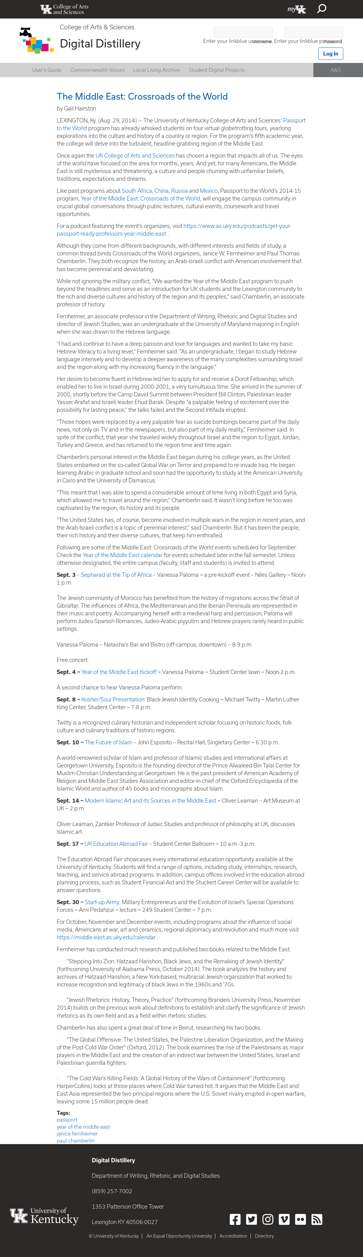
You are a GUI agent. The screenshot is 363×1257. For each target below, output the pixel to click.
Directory (264, 1236)
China (162, 191)
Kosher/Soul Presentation (112, 699)
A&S (336, 70)
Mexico (209, 191)
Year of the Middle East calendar (123, 555)
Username (262, 41)
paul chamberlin (76, 1140)
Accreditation (233, 1236)
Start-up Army (102, 902)
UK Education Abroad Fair (116, 844)
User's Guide (46, 70)
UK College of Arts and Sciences (135, 156)
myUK (297, 9)
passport (67, 1120)
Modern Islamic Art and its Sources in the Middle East (150, 801)
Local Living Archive (156, 70)
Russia (179, 191)
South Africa (137, 191)
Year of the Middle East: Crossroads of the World (140, 198)
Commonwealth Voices (97, 70)
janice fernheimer (77, 1133)
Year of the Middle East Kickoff (119, 672)
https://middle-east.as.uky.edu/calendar (106, 937)
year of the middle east (83, 1127)
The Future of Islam (108, 742)
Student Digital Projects (217, 70)
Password (333, 41)
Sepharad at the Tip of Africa (116, 575)
